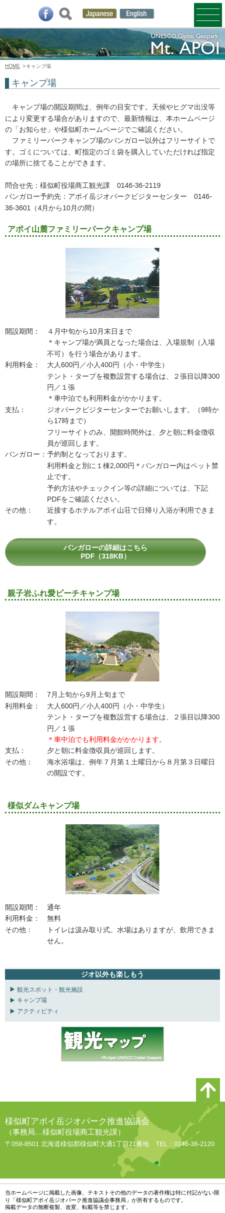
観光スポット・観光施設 (50, 989)
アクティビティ (38, 1011)
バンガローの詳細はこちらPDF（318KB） (106, 552)
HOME (12, 66)
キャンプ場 (32, 1000)
